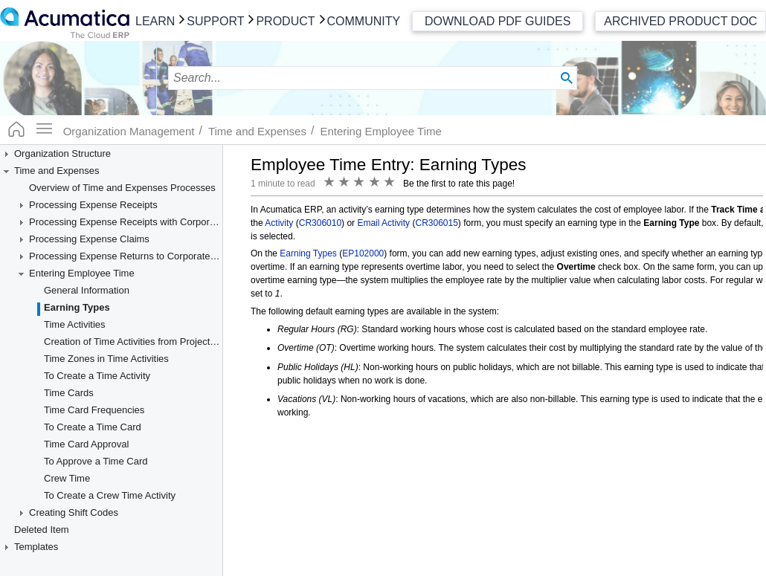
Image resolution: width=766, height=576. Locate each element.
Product (285, 21)
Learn (155, 21)
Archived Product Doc (680, 21)
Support (215, 21)
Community (364, 21)
